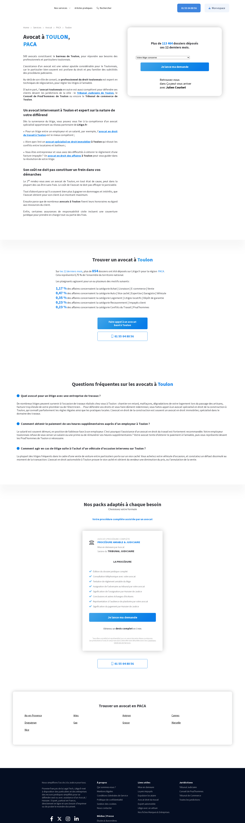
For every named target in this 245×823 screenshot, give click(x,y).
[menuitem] (62, 7)
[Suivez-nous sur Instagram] (68, 819)
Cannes (175, 715)
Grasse (126, 722)
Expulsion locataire (147, 795)
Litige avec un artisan (148, 808)
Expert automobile (146, 803)
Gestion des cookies (106, 803)
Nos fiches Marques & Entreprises (153, 812)
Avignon (126, 715)
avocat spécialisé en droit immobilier (68, 141)
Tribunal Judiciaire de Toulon (95, 92)
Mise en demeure (146, 787)
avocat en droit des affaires (64, 155)
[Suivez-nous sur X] (59, 820)
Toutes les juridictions (189, 799)
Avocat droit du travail (148, 799)
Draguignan (31, 722)
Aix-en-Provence (33, 715)
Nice (27, 729)
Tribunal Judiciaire (188, 787)
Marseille (176, 722)
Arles (76, 715)
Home (26, 27)
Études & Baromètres (107, 820)
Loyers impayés (145, 791)
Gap (75, 722)
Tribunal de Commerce (190, 795)
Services (37, 27)
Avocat (48, 27)
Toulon (68, 27)
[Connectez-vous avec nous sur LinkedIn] (76, 819)
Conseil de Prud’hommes (191, 791)
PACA (58, 27)
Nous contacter (104, 808)
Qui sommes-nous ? (106, 787)
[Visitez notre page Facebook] (51, 819)
